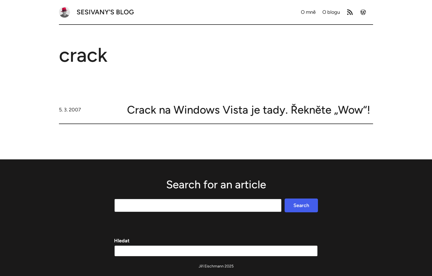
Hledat (121, 241)
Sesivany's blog (105, 12)
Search (301, 205)
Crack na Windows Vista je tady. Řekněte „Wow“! (248, 109)
